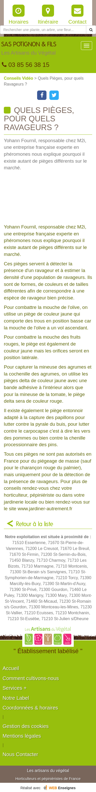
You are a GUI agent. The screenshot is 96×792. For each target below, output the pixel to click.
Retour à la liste (34, 524)
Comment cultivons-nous (31, 678)
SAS (28, 49)
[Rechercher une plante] (43, 29)
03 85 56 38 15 (25, 64)
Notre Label (16, 698)
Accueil (11, 668)
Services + (15, 688)
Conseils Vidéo (19, 78)
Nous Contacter (20, 754)
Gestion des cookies (26, 726)
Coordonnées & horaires (30, 708)
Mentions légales (22, 736)
